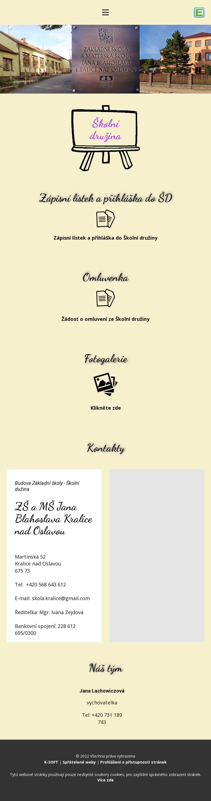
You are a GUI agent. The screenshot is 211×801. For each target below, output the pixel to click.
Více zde (105, 780)
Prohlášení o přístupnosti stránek (133, 762)
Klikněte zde (105, 407)
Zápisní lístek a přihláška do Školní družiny (105, 237)
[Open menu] (105, 12)
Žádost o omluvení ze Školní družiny (105, 319)
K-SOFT (51, 762)
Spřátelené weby (79, 762)
